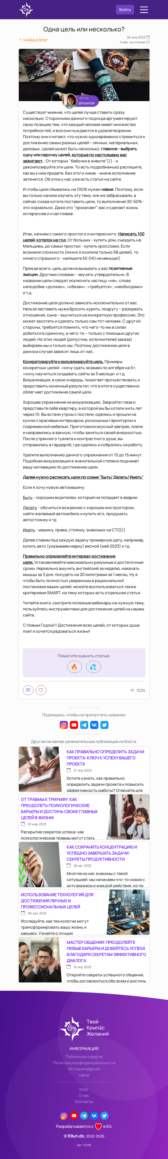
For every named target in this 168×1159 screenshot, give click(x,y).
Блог (84, 1089)
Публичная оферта (84, 1056)
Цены (84, 1075)
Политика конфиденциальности (84, 1062)
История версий (84, 1069)
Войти (125, 9)
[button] (144, 9)
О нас (84, 1095)
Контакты (84, 1101)
